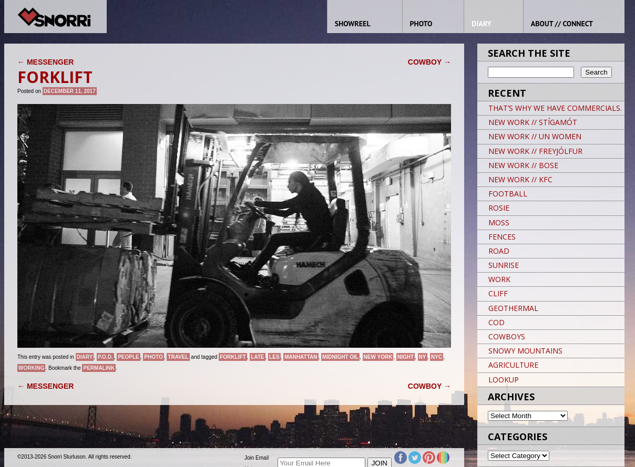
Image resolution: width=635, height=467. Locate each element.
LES (274, 357)
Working (31, 368)
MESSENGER (45, 62)
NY (422, 357)
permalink (98, 368)
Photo (153, 357)
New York (378, 357)
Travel (178, 357)
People (128, 357)
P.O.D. (105, 357)
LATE (257, 357)
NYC (436, 357)
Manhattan (300, 357)
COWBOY (429, 62)
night (405, 357)
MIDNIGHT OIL (340, 357)
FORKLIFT (232, 357)
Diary (85, 357)
